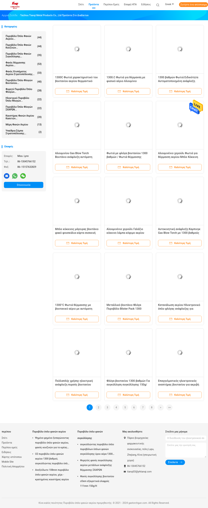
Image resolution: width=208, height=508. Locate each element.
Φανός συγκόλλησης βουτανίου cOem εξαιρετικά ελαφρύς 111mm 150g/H (97, 481)
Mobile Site (8, 461)
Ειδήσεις (6, 452)
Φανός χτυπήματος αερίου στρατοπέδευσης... (24, 73)
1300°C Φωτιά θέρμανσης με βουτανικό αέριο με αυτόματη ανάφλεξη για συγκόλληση (73, 308)
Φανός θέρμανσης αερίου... (24, 64)
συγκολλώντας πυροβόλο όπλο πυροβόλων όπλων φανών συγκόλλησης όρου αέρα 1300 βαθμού (97, 449)
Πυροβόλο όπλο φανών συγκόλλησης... (24, 55)
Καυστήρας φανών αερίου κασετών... (24, 117)
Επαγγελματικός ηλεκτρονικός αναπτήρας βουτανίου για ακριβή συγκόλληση (178, 384)
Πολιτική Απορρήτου (13, 466)
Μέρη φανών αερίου (24, 124)
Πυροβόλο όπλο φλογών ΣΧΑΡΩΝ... (24, 108)
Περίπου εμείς (10, 447)
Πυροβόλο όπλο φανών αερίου (49, 431)
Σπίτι (4, 438)
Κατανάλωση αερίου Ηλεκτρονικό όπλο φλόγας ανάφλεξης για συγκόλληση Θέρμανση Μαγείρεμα (179, 308)
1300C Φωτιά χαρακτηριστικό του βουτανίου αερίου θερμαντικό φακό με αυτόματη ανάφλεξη (76, 81)
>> (169, 407)
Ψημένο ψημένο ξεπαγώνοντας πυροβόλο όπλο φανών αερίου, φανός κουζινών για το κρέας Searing (52, 443)
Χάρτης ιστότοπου (12, 457)
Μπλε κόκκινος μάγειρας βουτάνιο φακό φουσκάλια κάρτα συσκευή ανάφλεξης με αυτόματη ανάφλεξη (77, 232)
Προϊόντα (7, 442)
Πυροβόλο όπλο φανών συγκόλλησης (90, 434)
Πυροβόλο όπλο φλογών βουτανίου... (24, 81)
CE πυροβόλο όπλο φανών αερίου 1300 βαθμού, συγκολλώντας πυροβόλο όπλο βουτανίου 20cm (52, 459)
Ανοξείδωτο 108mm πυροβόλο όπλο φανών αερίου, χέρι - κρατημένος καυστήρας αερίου (52, 475)
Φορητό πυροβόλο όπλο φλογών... (24, 90)
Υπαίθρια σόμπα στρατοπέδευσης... (24, 132)
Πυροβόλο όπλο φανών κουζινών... (24, 46)
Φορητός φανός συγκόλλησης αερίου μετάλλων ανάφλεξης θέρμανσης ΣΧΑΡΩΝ (96, 465)
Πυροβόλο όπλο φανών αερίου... (24, 37)
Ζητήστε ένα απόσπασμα (193, 4)
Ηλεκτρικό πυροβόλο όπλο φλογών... (24, 99)
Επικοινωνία (23, 185)
